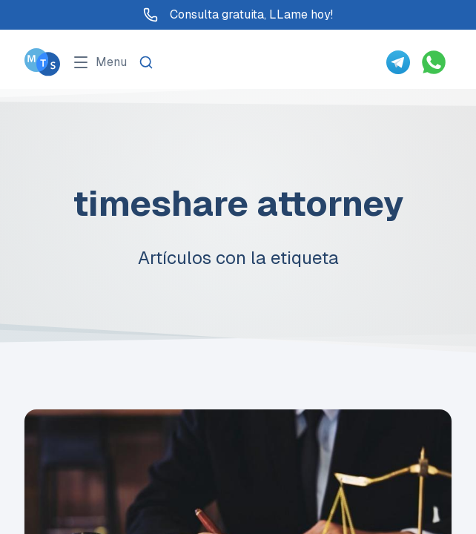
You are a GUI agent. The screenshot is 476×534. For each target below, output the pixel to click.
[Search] (146, 62)
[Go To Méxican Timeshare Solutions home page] (42, 62)
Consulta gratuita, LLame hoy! (238, 15)
